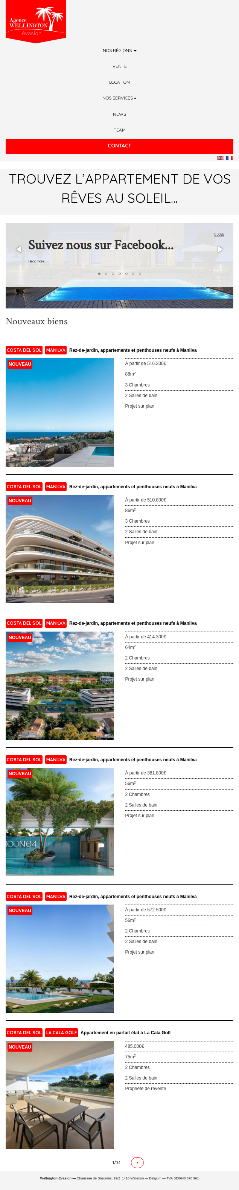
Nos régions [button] (120, 50)
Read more (36, 261)
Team (120, 130)
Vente (120, 66)
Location (119, 82)
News (119, 114)
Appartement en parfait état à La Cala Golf (125, 1032)
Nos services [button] (119, 98)
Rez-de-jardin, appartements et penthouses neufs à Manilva (133, 350)
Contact (119, 145)
